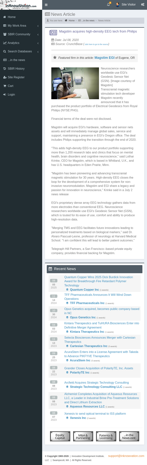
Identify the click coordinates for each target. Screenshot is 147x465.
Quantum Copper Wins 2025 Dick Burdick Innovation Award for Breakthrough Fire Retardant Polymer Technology (98, 281)
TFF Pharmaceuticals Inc (85, 303)
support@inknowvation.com (126, 455)
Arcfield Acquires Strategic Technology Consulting (96, 382)
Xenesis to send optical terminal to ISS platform (95, 413)
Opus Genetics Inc (81, 317)
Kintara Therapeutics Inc (85, 331)
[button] (46, 5)
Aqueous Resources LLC (85, 406)
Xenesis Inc (76, 417)
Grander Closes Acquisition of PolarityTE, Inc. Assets (98, 368)
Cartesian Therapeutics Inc (86, 346)
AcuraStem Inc (78, 360)
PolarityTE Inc (78, 372)
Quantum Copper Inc (82, 289)
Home (70, 20)
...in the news (88, 20)
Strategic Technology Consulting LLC (94, 386)
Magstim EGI (105, 58)
